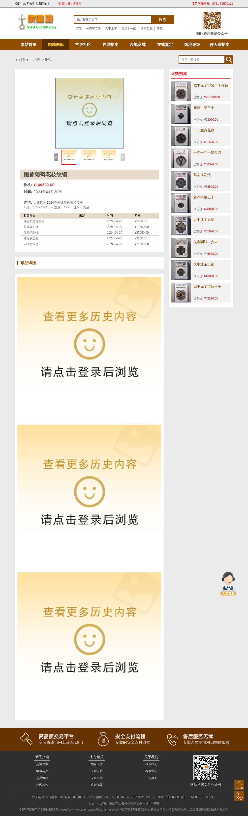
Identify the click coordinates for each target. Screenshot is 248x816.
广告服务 (151, 778)
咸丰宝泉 (146, 28)
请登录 (77, 3)
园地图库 (56, 44)
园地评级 (192, 44)
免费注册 (64, 3)
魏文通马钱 (202, 175)
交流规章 (42, 764)
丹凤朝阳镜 (31, 227)
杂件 (36, 59)
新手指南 (42, 757)
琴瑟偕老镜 (31, 232)
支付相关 (97, 757)
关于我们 (151, 757)
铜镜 (48, 59)
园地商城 (138, 44)
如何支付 (97, 764)
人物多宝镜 (31, 244)
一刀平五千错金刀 (207, 152)
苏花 (159, 28)
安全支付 (97, 778)
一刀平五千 (93, 28)
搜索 (163, 19)
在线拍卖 (110, 44)
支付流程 (97, 771)
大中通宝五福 (203, 220)
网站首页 (28, 44)
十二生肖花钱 (203, 130)
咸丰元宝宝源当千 (207, 287)
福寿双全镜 (31, 238)
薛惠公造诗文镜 (34, 221)
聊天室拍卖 (219, 44)
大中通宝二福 (203, 264)
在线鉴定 (165, 44)
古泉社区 (83, 44)
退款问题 (97, 785)
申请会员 (42, 771)
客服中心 (151, 771)
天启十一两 (128, 28)
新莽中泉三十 (203, 108)
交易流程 (42, 778)
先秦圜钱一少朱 (205, 242)
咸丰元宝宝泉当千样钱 (210, 85)
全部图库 (22, 59)
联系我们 (151, 764)
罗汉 (79, 28)
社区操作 (42, 785)
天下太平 (111, 28)
